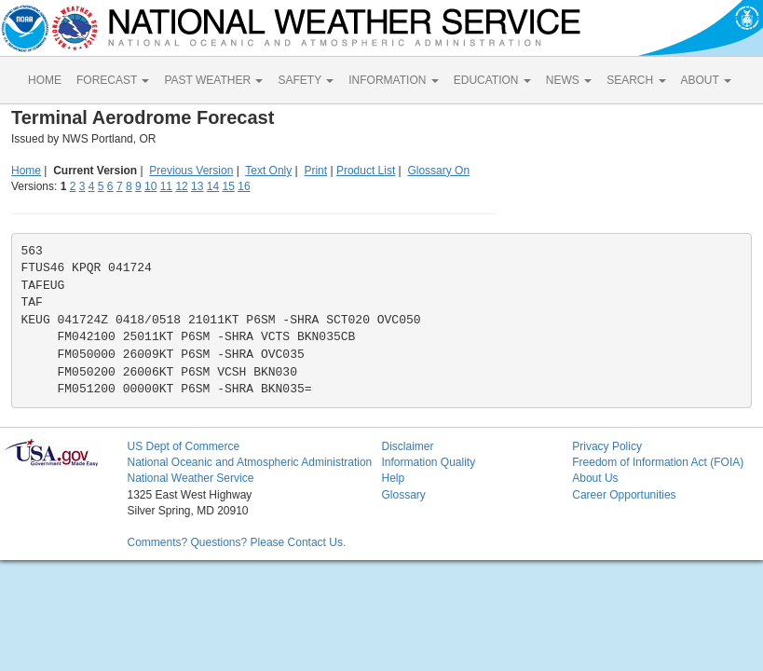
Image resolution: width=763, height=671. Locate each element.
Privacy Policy (607, 446)
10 (150, 186)
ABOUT (706, 80)
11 (166, 186)
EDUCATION (492, 80)
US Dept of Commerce (183, 446)
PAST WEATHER (213, 80)
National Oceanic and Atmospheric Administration (249, 462)
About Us (595, 478)
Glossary (403, 494)
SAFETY (306, 80)
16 (244, 186)
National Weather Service (190, 478)
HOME (44, 80)
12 (181, 186)
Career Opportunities (623, 494)
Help (392, 478)
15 (229, 186)
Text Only (268, 170)
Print (315, 170)
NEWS (569, 80)
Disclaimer (407, 446)
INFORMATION (393, 80)
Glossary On (438, 170)
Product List (365, 170)
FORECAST (112, 80)
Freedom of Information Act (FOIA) (657, 462)
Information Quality (428, 462)
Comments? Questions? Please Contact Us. (236, 542)
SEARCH (635, 80)
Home (26, 170)
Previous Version (191, 170)
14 (213, 186)
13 (197, 186)
